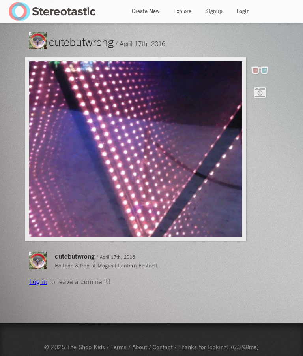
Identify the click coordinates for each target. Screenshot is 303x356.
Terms (118, 346)
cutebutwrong (81, 42)
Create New (145, 11)
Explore (182, 11)
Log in (38, 282)
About (139, 346)
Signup (214, 11)
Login (243, 11)
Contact (163, 346)
